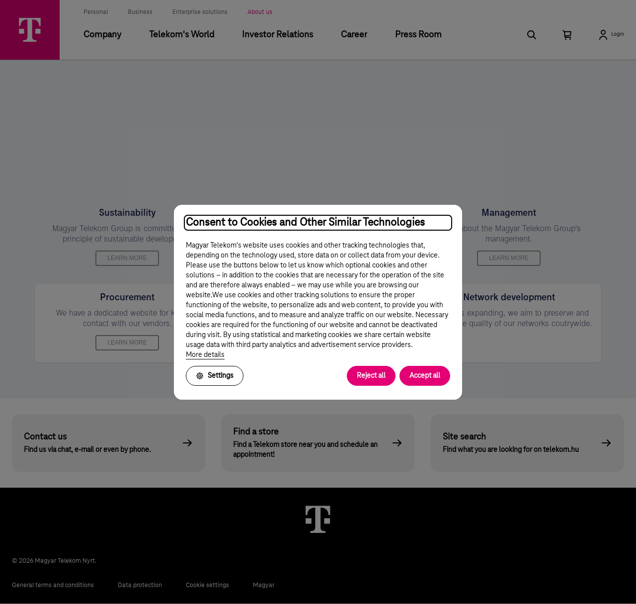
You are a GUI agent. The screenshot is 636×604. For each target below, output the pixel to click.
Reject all (371, 376)
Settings (215, 376)
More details (205, 355)
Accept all (424, 376)
